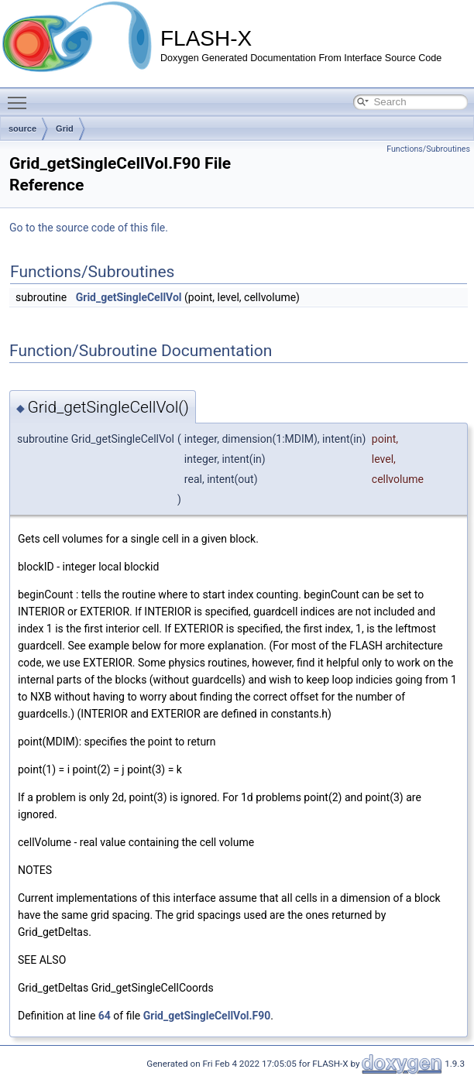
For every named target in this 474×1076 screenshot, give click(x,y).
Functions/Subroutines (428, 149)
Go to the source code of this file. (88, 227)
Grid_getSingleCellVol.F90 (207, 1015)
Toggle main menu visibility (21, 96)
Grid (65, 128)
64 (104, 1015)
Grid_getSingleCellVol (129, 297)
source (22, 128)
